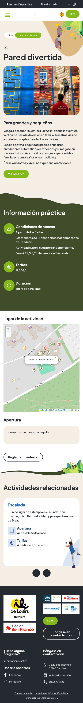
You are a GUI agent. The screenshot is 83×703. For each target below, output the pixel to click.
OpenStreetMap (59, 410)
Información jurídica (58, 693)
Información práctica (15, 660)
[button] (7, 15)
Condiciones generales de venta (42, 698)
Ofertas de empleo (23, 693)
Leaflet (44, 410)
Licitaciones (41, 693)
